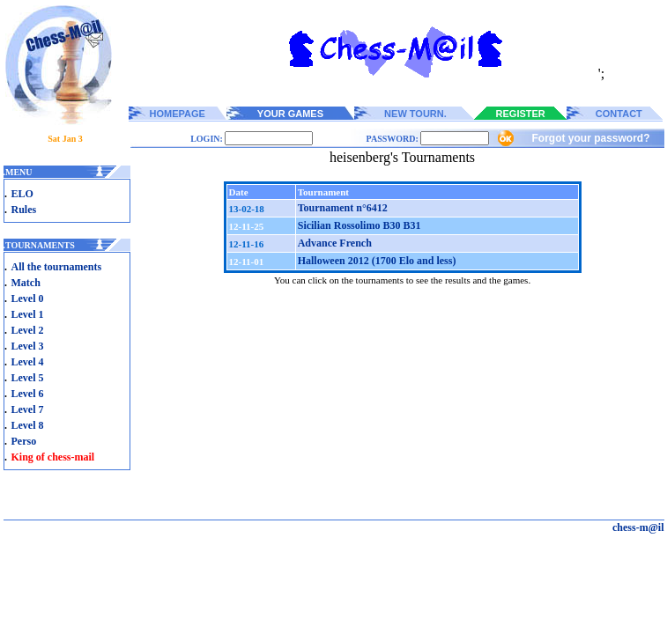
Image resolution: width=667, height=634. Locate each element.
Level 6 (27, 393)
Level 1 (27, 314)
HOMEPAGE (177, 113)
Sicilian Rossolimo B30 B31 (359, 225)
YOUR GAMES (290, 113)
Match (26, 282)
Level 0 (27, 298)
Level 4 (27, 362)
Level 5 (27, 378)
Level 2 (27, 330)
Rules (24, 209)
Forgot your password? (590, 138)
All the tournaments (56, 267)
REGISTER (520, 113)
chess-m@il (638, 527)
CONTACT (619, 113)
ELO (22, 194)
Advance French (335, 243)
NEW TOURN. (415, 113)
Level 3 (27, 346)
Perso (24, 441)
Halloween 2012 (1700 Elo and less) (377, 260)
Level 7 (27, 409)
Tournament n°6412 (343, 208)
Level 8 (27, 425)
